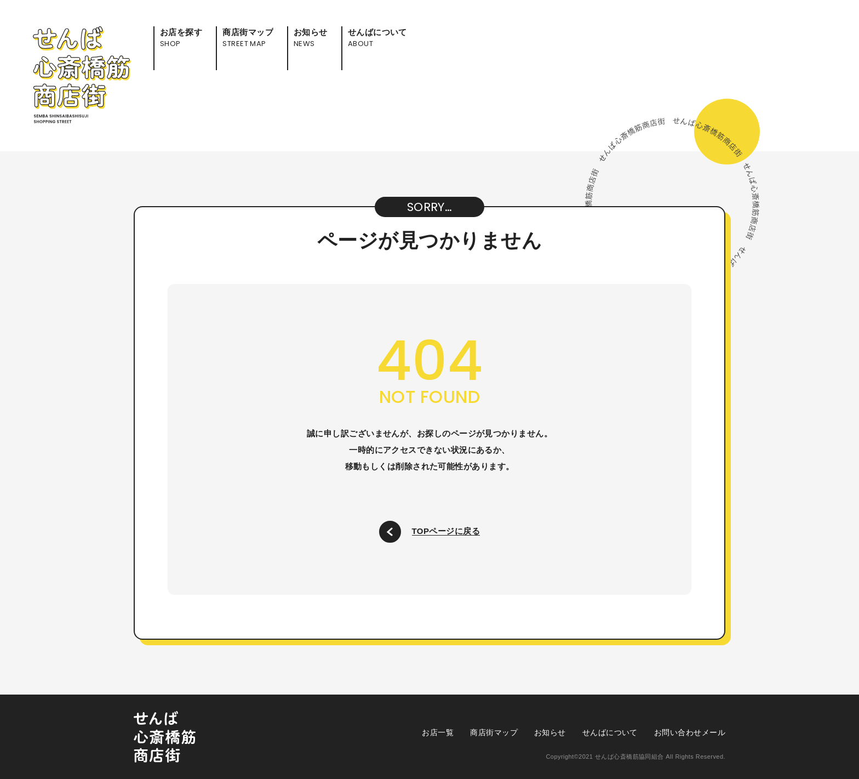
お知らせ (550, 732)
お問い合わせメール (689, 732)
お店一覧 (438, 732)
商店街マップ (494, 732)
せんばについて (610, 732)
